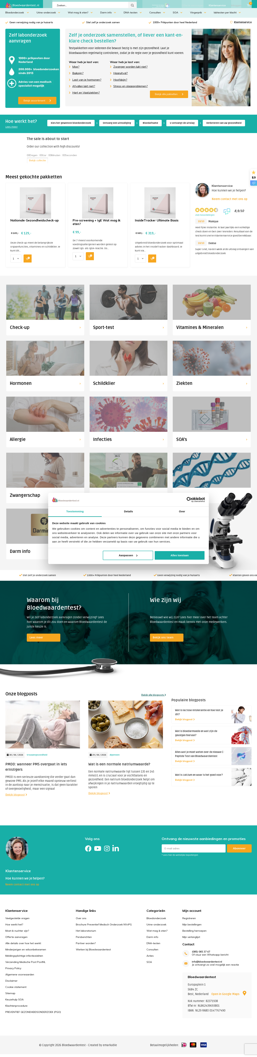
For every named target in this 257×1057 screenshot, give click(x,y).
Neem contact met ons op (229, 202)
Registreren (189, 920)
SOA (177, 15)
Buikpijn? (78, 76)
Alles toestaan (180, 555)
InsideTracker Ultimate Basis (156, 223)
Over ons (81, 920)
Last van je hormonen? (86, 82)
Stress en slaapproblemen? (130, 89)
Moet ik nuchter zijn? (17, 933)
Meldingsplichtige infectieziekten (24, 958)
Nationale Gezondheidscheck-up (34, 223)
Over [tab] (182, 511)
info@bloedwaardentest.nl (207, 964)
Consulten (157, 15)
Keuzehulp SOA (14, 1002)
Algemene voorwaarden (19, 977)
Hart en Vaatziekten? (86, 95)
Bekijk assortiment (37, 103)
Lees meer (11, 129)
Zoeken (132, 5)
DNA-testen (133, 15)
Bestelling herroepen (194, 933)
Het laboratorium (86, 933)
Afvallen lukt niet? (83, 89)
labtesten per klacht (227, 15)
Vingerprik (198, 15)
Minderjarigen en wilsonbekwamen (25, 952)
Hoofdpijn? (120, 82)
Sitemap (10, 995)
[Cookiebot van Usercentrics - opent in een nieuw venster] (189, 499)
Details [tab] (128, 511)
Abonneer (239, 851)
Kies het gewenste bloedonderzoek (71, 125)
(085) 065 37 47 (201, 954)
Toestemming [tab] (75, 511)
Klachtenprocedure (16, 1008)
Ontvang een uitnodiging (117, 125)
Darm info (108, 15)
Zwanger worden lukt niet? (130, 69)
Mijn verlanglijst (191, 939)
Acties (150, 958)
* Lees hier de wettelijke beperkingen (180, 857)
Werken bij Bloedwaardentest (93, 952)
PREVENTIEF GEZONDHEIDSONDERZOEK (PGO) (33, 1014)
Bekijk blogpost (16, 797)
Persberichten (84, 939)
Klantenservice (217, 5)
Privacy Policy (13, 970)
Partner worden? (86, 945)
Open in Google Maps (228, 997)
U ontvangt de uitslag (182, 125)
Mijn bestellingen (191, 927)
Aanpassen (128, 555)
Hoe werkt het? (14, 927)
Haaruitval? (120, 76)
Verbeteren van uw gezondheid (223, 125)
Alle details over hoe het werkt (23, 945)
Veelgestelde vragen (17, 920)
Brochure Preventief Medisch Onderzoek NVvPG (104, 927)
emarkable (110, 1048)
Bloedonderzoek (17, 15)
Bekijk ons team (163, 640)
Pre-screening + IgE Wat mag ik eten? (96, 225)
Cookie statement (15, 989)
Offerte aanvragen (192, 5)
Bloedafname (150, 125)
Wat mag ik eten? (80, 15)
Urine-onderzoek (48, 15)
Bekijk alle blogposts (153, 697)
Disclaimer (11, 983)
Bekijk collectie (37, 163)
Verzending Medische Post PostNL (25, 964)
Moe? (75, 69)
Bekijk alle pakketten (169, 96)
